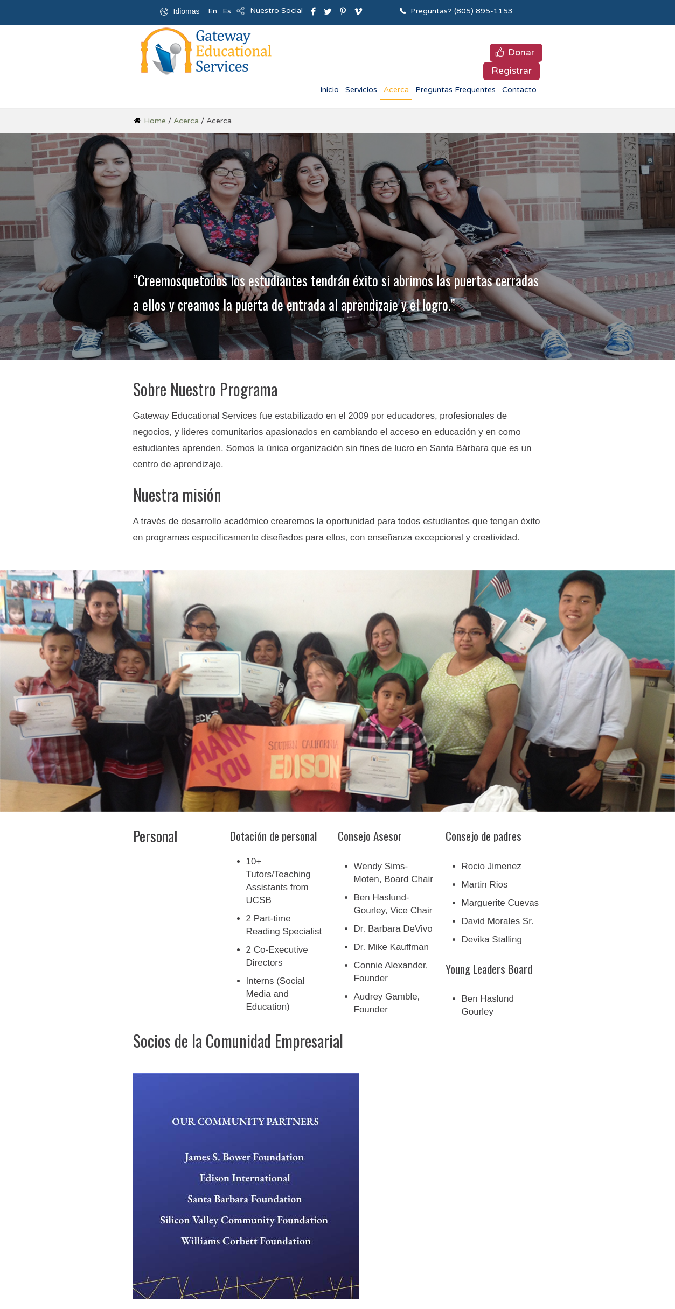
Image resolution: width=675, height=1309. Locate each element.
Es (226, 11)
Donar (521, 52)
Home (155, 120)
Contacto (519, 89)
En (212, 11)
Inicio (329, 89)
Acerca (396, 89)
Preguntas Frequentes (455, 89)
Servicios (361, 89)
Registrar (511, 70)
